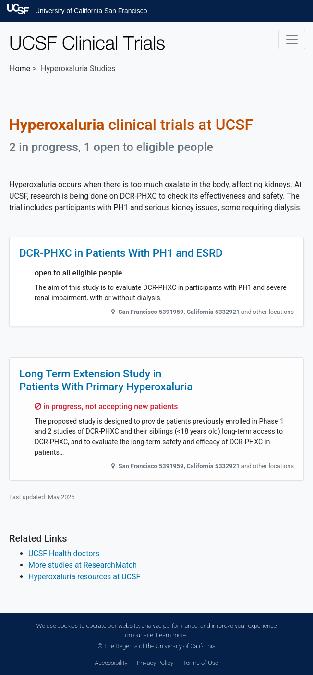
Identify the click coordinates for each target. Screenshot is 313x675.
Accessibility (111, 662)
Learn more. (172, 634)
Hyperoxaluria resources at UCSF (84, 576)
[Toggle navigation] (291, 39)
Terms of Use (200, 662)
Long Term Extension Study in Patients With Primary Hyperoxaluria (106, 380)
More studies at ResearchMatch (82, 565)
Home (20, 68)
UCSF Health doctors (63, 553)
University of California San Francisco (91, 10)
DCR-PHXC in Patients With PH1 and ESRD (121, 253)
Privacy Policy (155, 662)
